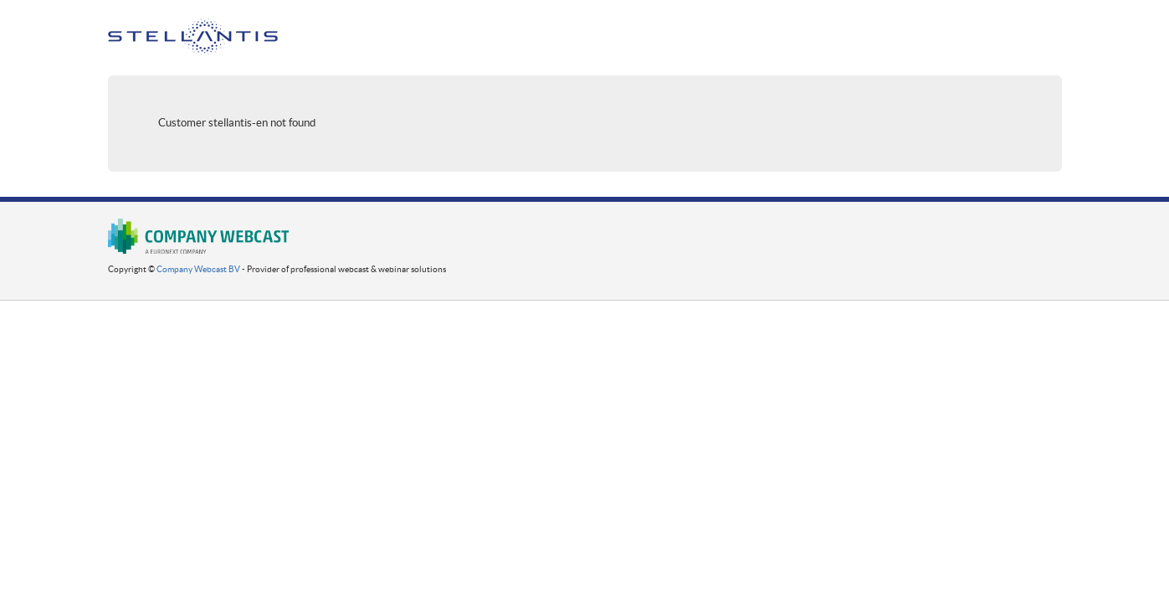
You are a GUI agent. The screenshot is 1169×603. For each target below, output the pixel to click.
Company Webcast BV (198, 269)
